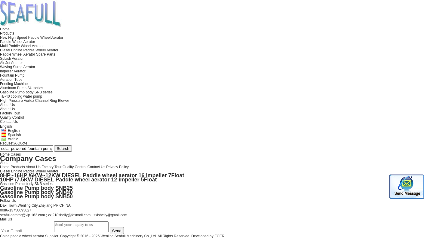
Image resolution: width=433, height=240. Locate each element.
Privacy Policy (117, 167)
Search (63, 148)
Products (18, 167)
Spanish (14, 135)
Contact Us (96, 167)
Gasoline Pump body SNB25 (36, 188)
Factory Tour (10, 113)
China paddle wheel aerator (22, 238)
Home (5, 167)
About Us (7, 109)
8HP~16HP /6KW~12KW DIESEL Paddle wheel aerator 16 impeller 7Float (92, 175)
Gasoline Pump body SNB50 (36, 196)
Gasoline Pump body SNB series (26, 184)
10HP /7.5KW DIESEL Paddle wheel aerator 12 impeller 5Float (78, 180)
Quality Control (12, 117)
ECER (219, 238)
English (14, 131)
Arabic (13, 139)
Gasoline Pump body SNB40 (36, 192)
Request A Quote (13, 143)
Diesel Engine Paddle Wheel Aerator (29, 171)
